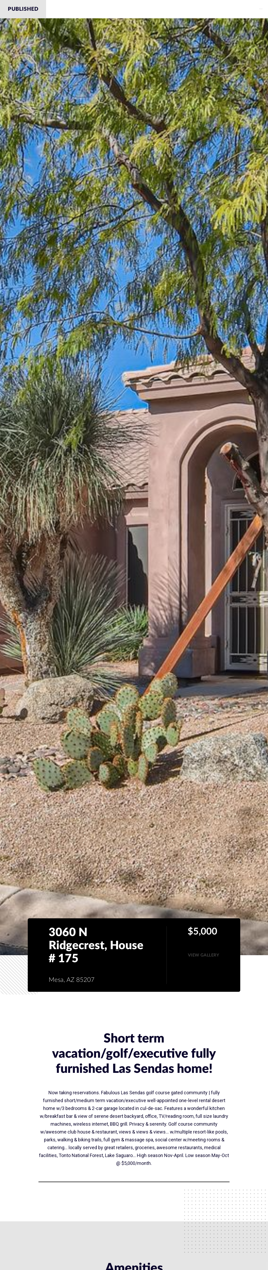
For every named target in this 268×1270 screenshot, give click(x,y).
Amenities (132, 9)
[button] (204, 955)
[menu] (157, 9)
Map (191, 9)
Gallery (165, 9)
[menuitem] (94, 9)
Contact (252, 9)
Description (94, 9)
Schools (219, 9)
